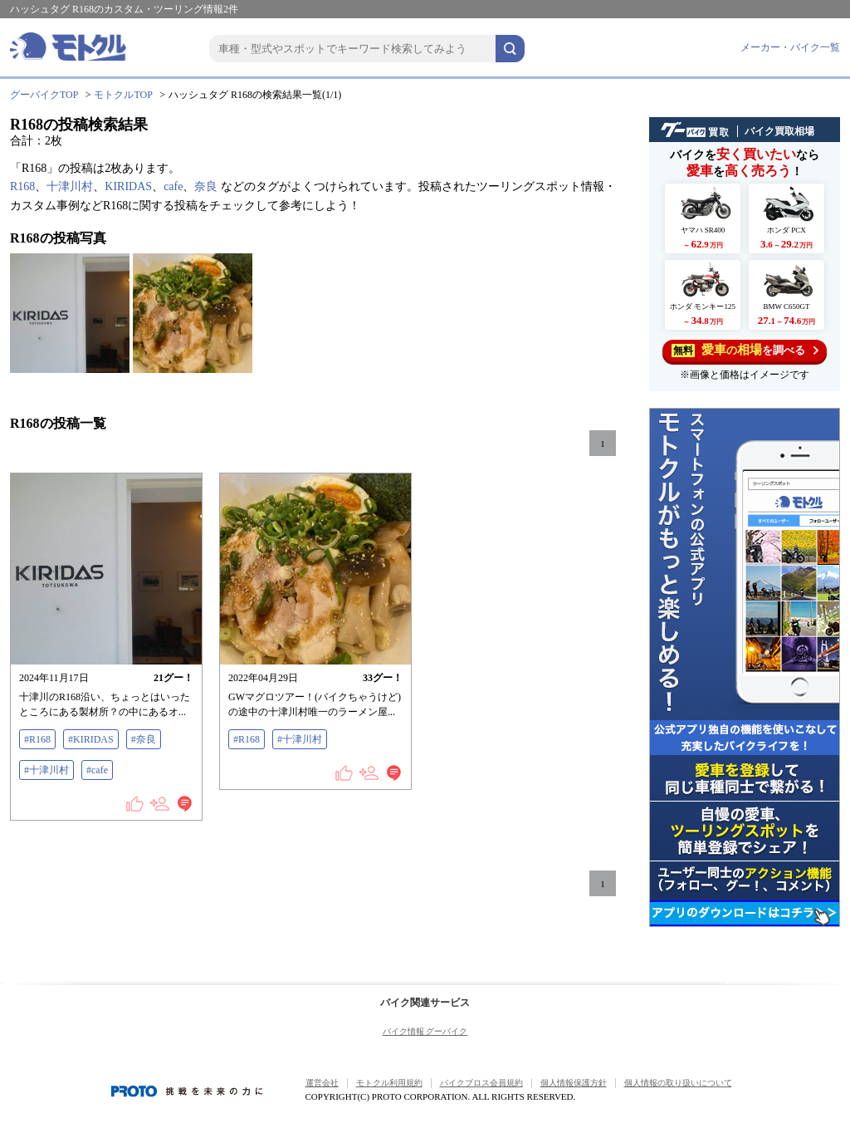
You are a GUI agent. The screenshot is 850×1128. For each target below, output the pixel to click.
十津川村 (69, 186)
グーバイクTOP (44, 95)
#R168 (37, 739)
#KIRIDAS (91, 739)
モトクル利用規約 (389, 1082)
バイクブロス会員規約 (481, 1082)
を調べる (745, 350)
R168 (22, 186)
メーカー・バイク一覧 (790, 47)
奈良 (205, 186)
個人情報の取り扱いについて (678, 1082)
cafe (173, 186)
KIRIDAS (128, 186)
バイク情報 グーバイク (425, 1031)
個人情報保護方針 (573, 1082)
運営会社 (322, 1082)
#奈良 (143, 739)
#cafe (97, 770)
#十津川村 (46, 770)
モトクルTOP (123, 95)
